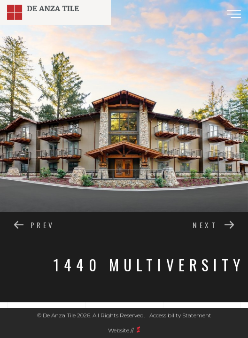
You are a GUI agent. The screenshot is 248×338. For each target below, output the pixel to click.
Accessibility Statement (180, 315)
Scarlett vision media (138, 329)
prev (43, 224)
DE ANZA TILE (55, 12)
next (205, 224)
